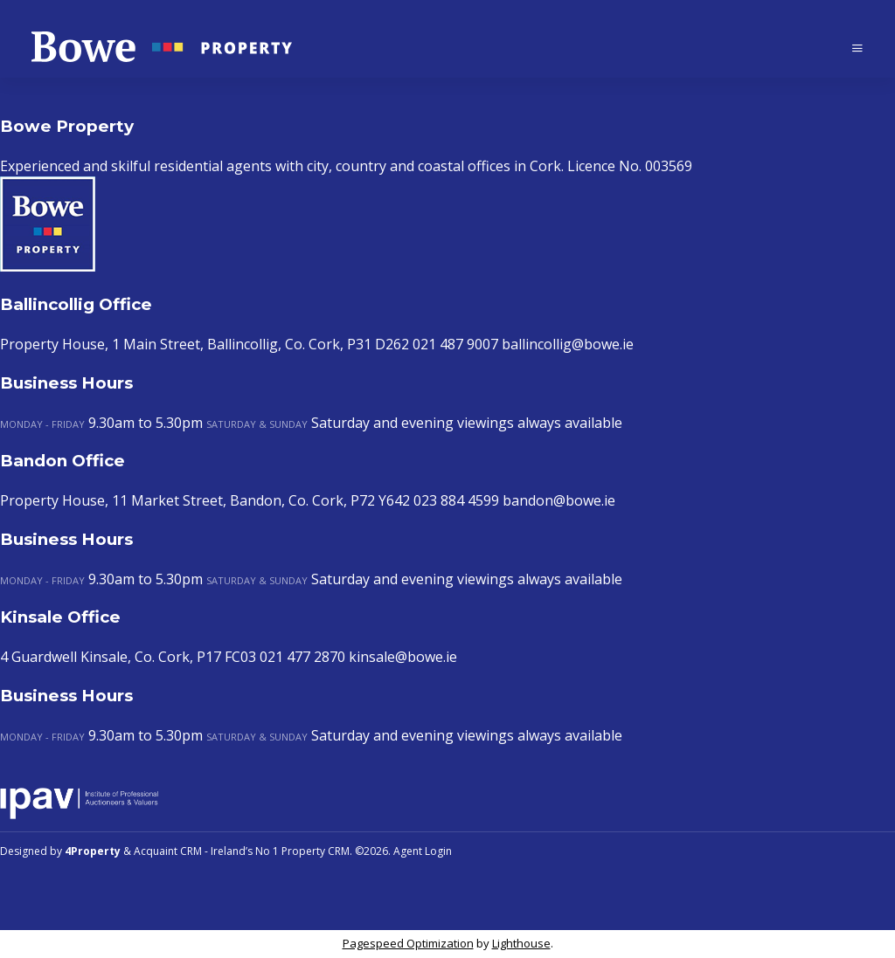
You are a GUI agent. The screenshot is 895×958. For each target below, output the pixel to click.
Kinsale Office (60, 617)
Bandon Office (62, 461)
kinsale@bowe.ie (403, 656)
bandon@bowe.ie (559, 500)
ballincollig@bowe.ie (568, 344)
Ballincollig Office (76, 304)
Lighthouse (521, 943)
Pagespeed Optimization (408, 943)
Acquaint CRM (168, 851)
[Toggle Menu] (857, 47)
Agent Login (422, 851)
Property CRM (315, 851)
